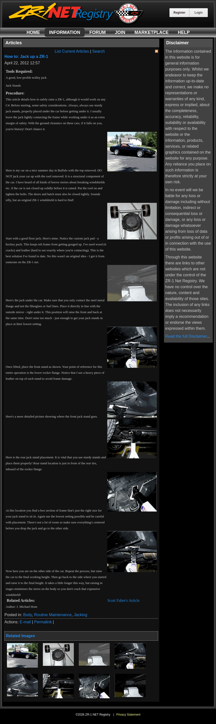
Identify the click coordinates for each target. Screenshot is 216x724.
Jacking (80, 615)
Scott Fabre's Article (122, 600)
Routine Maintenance (53, 615)
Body (27, 615)
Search (98, 51)
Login (198, 12)
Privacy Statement (128, 714)
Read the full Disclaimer (186, 336)
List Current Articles (72, 51)
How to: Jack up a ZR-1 (26, 56)
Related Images (20, 636)
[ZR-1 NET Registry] (76, 23)
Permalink (43, 622)
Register (179, 12)
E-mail (25, 622)
